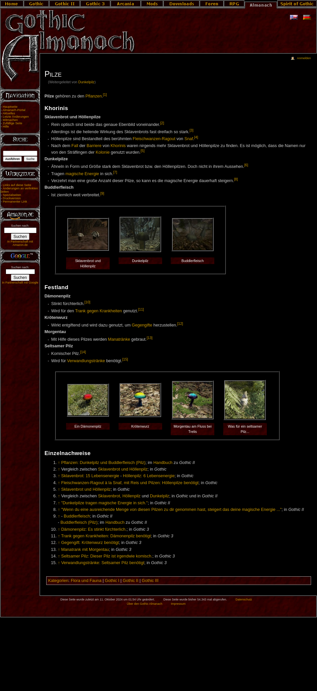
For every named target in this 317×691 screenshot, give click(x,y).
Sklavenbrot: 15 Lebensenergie (90, 476)
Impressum (178, 603)
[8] (236, 179)
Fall (74, 145)
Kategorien (58, 580)
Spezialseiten (12, 195)
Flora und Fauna (86, 580)
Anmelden (304, 58)
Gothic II (130, 580)
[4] (196, 137)
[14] (83, 352)
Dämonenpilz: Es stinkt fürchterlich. (93, 529)
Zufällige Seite (12, 123)
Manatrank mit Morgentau (85, 549)
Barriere (94, 145)
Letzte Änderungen (16, 116)
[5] (143, 151)
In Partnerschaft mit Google (20, 282)
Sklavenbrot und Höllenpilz (123, 469)
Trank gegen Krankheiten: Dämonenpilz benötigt (106, 536)
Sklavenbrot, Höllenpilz (119, 496)
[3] (192, 130)
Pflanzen (94, 96)
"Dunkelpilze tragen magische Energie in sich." (104, 503)
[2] (162, 123)
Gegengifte (142, 325)
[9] (102, 193)
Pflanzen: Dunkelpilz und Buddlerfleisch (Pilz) (103, 462)
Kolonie (103, 152)
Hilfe (6, 126)
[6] (246, 165)
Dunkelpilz (86, 82)
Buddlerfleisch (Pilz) (78, 522)
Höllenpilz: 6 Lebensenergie (149, 476)
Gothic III (150, 580)
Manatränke (119, 339)
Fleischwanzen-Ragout (154, 139)
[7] (115, 172)
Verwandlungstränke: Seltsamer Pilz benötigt (102, 562)
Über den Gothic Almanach (144, 603)
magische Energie (82, 174)
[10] (87, 302)
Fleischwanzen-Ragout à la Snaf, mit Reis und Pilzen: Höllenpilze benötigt (129, 482)
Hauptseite (10, 106)
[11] (141, 309)
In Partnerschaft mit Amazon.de (20, 243)
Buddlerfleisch (77, 516)
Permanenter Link (15, 201)
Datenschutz (243, 599)
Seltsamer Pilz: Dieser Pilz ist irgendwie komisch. (106, 556)
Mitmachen (10, 120)
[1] (105, 94)
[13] (150, 338)
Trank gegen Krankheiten (98, 311)
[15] (125, 359)
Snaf (188, 139)
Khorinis (118, 145)
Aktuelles (9, 113)
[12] (180, 324)
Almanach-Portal (14, 110)
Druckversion (11, 198)
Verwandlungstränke (86, 361)
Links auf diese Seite (17, 185)
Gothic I (112, 580)
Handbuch (162, 462)
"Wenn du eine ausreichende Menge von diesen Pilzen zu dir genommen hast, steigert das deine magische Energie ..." (171, 509)
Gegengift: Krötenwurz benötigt (90, 542)
